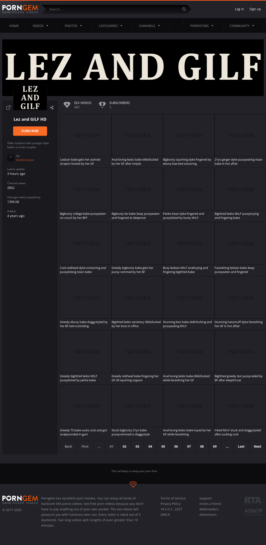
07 (189, 446)
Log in (239, 9)
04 (150, 446)
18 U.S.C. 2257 (171, 509)
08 (202, 446)
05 (163, 446)
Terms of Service (173, 498)
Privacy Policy (171, 504)
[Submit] (186, 9)
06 (176, 446)
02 (124, 446)
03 (137, 446)
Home (14, 26)
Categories (112, 25)
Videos (42, 25)
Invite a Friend (210, 504)
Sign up (255, 9)
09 (215, 446)
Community (243, 25)
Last (241, 446)
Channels (151, 25)
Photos (75, 25)
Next (257, 446)
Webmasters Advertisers (208, 512)
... (227, 446)
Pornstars (203, 25)
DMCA (165, 514)
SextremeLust (25, 160)
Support (205, 498)
